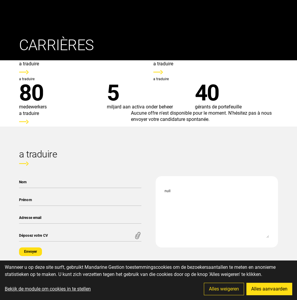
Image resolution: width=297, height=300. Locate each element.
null (217, 212)
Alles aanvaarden (269, 289)
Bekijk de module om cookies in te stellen (48, 289)
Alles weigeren (224, 289)
